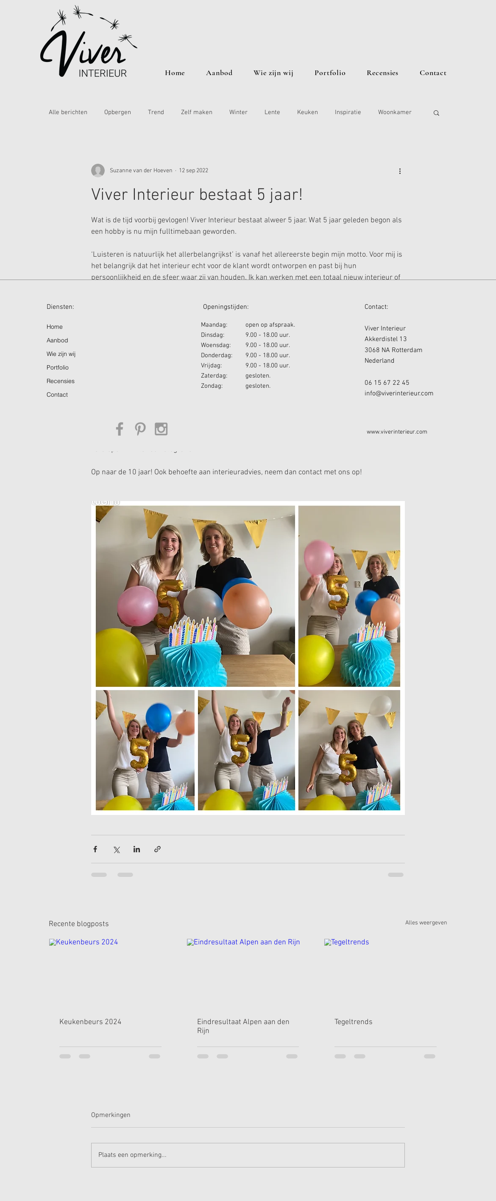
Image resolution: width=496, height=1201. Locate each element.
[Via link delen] (157, 849)
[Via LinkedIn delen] (137, 849)
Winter (238, 112)
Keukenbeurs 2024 (90, 1022)
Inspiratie (348, 112)
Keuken (307, 112)
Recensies (61, 381)
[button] (436, 112)
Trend (156, 112)
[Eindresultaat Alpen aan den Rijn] (248, 973)
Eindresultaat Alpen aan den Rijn (243, 1027)
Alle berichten (68, 112)
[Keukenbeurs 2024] (110, 973)
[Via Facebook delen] (95, 849)
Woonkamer (395, 112)
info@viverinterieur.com (399, 393)
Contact (57, 394)
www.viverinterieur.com (397, 432)
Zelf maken (196, 112)
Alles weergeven (426, 923)
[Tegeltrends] (385, 973)
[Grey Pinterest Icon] (140, 429)
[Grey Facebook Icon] (119, 429)
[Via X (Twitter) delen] (116, 849)
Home (55, 326)
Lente (272, 112)
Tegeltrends (353, 1022)
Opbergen (117, 112)
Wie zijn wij (61, 354)
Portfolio (58, 367)
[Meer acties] (400, 170)
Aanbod (57, 340)
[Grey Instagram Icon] (161, 429)
